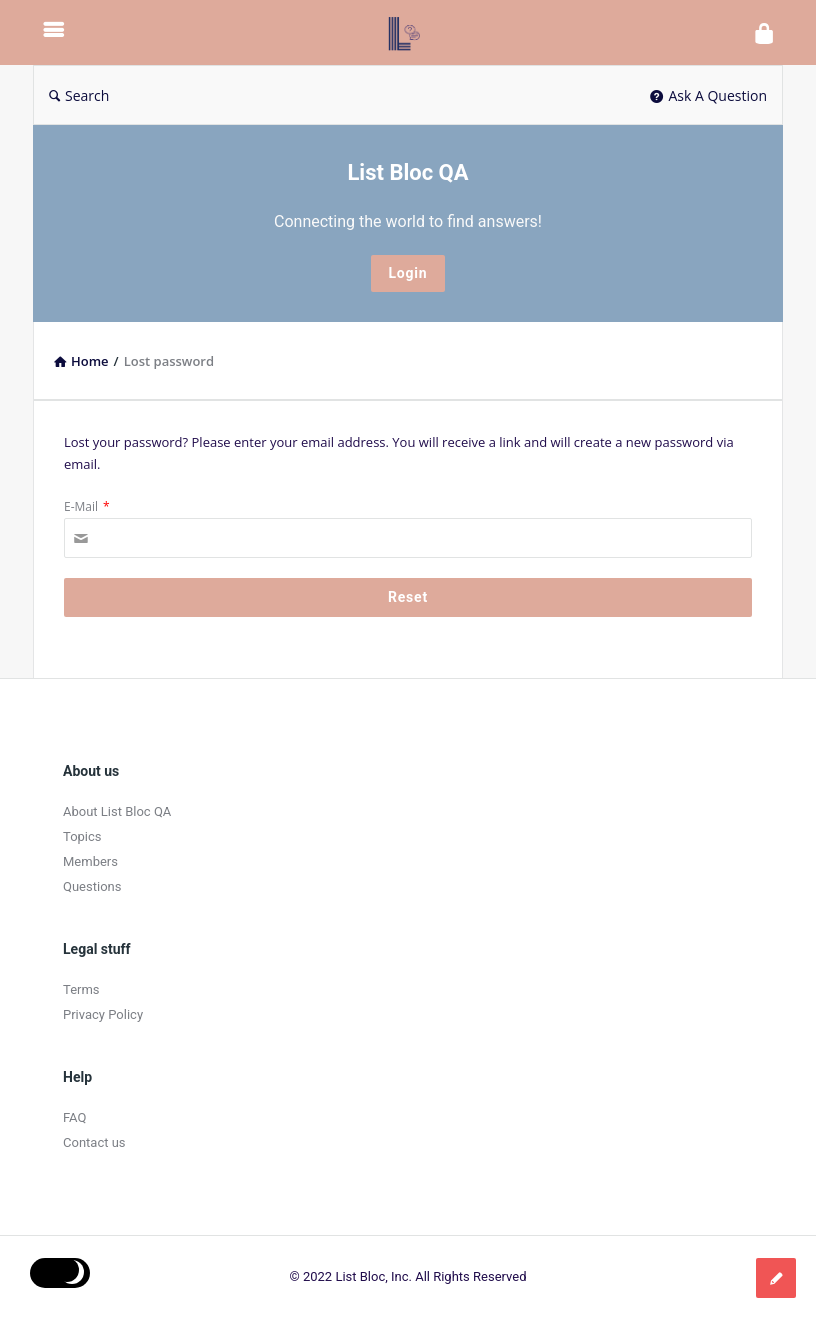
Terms (81, 989)
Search (79, 95)
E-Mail (87, 506)
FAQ (74, 1117)
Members (90, 861)
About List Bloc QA (117, 811)
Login (407, 273)
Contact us (94, 1142)
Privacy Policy (103, 1014)
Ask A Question (708, 95)
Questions (92, 886)
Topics (82, 836)
